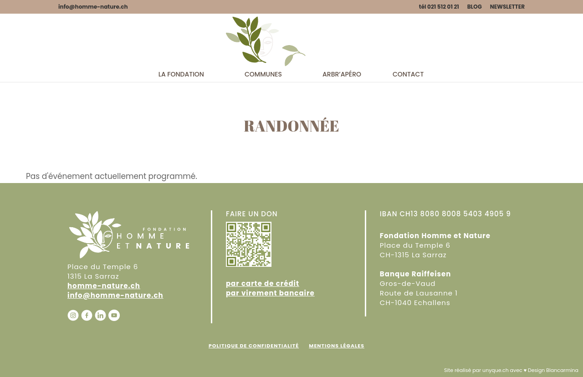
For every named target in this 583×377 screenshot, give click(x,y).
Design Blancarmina (553, 370)
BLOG (474, 7)
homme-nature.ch (103, 285)
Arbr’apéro (341, 111)
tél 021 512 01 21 (439, 7)
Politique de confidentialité (254, 345)
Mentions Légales (336, 345)
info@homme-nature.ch (115, 295)
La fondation (181, 111)
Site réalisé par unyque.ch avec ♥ (485, 370)
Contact (408, 111)
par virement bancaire (270, 293)
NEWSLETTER (507, 7)
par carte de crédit (262, 283)
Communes (263, 111)
